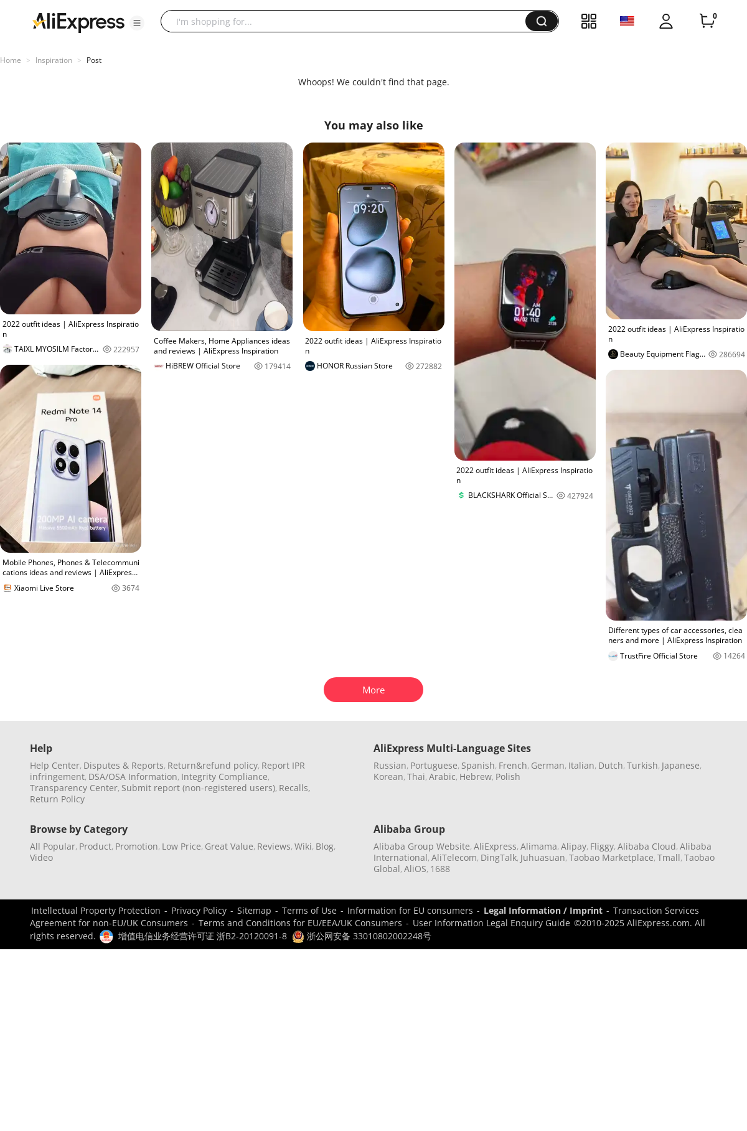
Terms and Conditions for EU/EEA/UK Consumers (300, 923)
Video (41, 857)
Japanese (681, 765)
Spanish (478, 765)
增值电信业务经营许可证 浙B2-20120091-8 (202, 936)
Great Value (229, 846)
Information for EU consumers (410, 910)
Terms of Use (309, 910)
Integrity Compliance (224, 776)
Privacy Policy (199, 910)
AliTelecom (454, 857)
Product (95, 846)
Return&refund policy (212, 765)
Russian (390, 765)
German (548, 765)
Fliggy (602, 846)
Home (10, 60)
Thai (416, 776)
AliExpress (495, 846)
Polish (508, 776)
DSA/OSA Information (132, 776)
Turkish (642, 765)
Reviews (274, 846)
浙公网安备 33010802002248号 (361, 936)
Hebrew (475, 776)
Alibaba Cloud (647, 846)
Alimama (538, 846)
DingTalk (499, 857)
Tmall (668, 857)
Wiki (303, 846)
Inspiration (53, 60)
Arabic (442, 776)
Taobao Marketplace (611, 857)
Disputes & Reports (123, 765)
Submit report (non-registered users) (198, 788)
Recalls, (295, 788)
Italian (581, 765)
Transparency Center (74, 788)
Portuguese (434, 765)
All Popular (52, 846)
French (513, 765)
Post (94, 60)
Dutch (610, 765)
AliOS (415, 869)
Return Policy (57, 799)
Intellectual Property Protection (96, 910)
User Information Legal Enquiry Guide (491, 923)
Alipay (573, 846)
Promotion (136, 846)
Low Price (181, 846)
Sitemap (254, 910)
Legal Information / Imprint (543, 910)
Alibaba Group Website (422, 846)
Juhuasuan (542, 857)
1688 (440, 869)
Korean (388, 776)
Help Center (55, 765)
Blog (325, 846)
